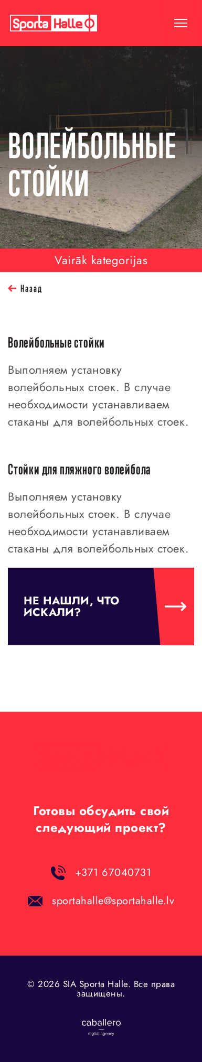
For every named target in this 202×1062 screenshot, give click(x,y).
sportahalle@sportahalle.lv (113, 900)
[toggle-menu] (181, 23)
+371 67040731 (113, 872)
